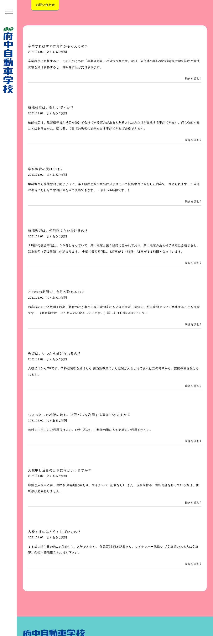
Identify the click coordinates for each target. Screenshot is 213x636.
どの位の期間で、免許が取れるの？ (56, 292)
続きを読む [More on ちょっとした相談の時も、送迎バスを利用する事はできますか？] (192, 441)
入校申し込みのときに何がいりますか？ (60, 470)
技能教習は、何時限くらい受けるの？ (58, 230)
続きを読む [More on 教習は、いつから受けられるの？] (192, 385)
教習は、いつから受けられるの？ (54, 353)
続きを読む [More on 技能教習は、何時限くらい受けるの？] (192, 262)
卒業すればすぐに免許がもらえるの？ (58, 46)
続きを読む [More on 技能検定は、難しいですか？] (192, 140)
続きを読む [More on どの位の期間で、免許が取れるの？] (192, 324)
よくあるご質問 (57, 51)
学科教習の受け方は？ (45, 169)
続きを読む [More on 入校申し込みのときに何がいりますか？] (192, 502)
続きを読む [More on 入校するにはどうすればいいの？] (192, 564)
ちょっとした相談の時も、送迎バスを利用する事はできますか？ (79, 414)
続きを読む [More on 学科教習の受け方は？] (192, 201)
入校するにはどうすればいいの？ (54, 531)
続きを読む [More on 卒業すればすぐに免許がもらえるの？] (192, 78)
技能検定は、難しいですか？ (51, 107)
